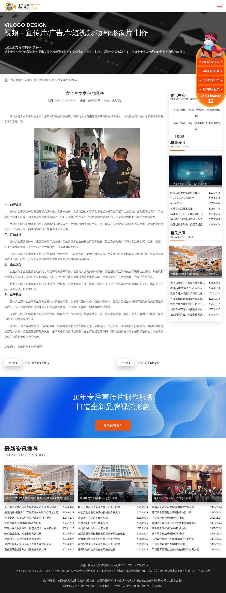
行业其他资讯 (213, 123)
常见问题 (179, 136)
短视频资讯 (213, 109)
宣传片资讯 (41, 79)
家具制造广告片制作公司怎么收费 (96, 549)
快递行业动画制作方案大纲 (93, 528)
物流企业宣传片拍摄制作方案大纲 (188, 309)
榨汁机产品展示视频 (181, 208)
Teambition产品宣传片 (182, 198)
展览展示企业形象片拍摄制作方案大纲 (25, 549)
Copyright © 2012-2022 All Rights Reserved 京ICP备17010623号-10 (50, 570)
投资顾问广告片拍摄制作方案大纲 (188, 314)
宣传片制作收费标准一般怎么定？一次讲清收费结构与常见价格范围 (188, 304)
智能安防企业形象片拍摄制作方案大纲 (99, 512)
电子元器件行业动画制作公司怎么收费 (99, 507)
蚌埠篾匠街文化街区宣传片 (185, 192)
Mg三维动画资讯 (196, 126)
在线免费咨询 (113, 425)
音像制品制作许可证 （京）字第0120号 (189, 570)
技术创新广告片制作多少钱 (93, 523)
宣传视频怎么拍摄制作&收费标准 (188, 298)
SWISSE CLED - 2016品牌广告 (186, 214)
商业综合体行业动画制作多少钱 (169, 528)
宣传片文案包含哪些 (64, 79)
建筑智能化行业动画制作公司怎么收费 (99, 544)
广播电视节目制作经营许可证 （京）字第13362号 (140, 570)
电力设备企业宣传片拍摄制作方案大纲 (173, 507)
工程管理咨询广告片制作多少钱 (169, 544)
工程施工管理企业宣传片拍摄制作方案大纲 (175, 549)
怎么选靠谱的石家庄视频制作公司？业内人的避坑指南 (188, 283)
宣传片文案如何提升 (148, 362)
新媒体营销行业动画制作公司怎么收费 (99, 539)
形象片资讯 (179, 123)
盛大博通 (47, 580)
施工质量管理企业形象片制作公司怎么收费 (101, 533)
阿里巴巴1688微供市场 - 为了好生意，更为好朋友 (188, 219)
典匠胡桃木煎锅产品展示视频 (186, 224)
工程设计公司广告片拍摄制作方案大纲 (173, 539)
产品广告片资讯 (196, 112)
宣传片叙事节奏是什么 (36, 362)
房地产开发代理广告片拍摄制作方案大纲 (174, 523)
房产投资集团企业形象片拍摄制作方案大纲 (27, 544)
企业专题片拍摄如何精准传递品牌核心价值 (188, 293)
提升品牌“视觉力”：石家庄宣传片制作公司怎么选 (188, 288)
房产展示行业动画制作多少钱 (168, 533)
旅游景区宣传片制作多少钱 (93, 517)
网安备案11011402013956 (99, 570)
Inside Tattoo (176, 203)
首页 (27, 79)
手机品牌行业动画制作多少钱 (168, 517)
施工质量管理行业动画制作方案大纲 (172, 512)
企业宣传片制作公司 (155, 580)
